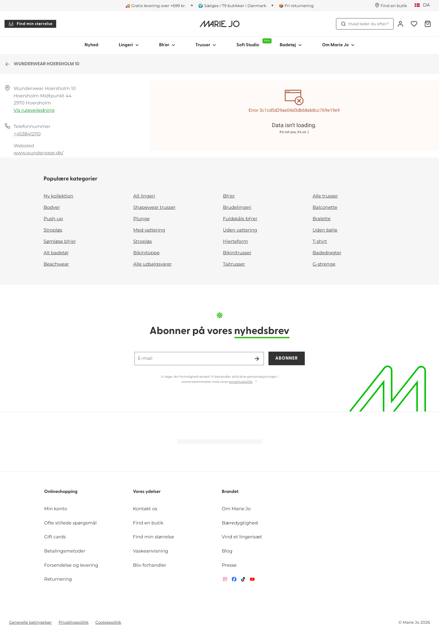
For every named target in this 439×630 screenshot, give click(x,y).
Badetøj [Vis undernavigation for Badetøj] (290, 45)
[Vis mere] (256, 381)
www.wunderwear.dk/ (38, 153)
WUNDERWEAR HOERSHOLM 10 (42, 64)
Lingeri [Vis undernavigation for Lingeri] (128, 45)
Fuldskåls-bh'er (240, 219)
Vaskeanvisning (150, 551)
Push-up (53, 219)
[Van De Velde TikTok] (243, 580)
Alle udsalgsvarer (152, 264)
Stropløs (53, 230)
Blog (227, 551)
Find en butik (148, 523)
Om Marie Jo (236, 509)
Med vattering (149, 230)
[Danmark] (424, 5)
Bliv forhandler (149, 565)
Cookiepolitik (108, 622)
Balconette (325, 207)
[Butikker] (391, 6)
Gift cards (55, 537)
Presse (229, 565)
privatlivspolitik (241, 382)
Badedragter (327, 253)
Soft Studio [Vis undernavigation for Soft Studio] (252, 42)
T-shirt (320, 241)
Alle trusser (325, 196)
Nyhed (91, 45)
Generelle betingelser (30, 622)
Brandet (230, 492)
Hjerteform (235, 241)
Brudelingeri (237, 207)
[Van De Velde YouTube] (252, 580)
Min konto (55, 509)
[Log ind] (400, 23)
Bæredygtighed (240, 523)
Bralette (322, 219)
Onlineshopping (60, 492)
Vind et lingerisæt (242, 537)
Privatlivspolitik (73, 622)
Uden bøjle (325, 230)
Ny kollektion (58, 196)
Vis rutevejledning (34, 110)
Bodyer (52, 207)
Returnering (58, 579)
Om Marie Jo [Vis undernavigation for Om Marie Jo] (338, 45)
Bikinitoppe (146, 253)
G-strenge (324, 264)
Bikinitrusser (237, 253)
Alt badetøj (56, 253)
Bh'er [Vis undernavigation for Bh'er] (167, 45)
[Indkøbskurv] (427, 23)
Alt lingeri (144, 196)
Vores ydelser (147, 492)
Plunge (141, 219)
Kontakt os (145, 509)
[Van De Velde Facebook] (234, 580)
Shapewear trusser (154, 207)
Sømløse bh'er (60, 241)
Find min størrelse (30, 24)
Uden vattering (240, 230)
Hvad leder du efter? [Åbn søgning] (365, 23)
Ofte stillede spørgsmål (70, 523)
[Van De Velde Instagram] (225, 580)
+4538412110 (27, 134)
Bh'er (229, 196)
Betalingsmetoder (64, 551)
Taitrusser (234, 264)
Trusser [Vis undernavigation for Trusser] (206, 45)
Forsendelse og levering (71, 565)
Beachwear (56, 264)
